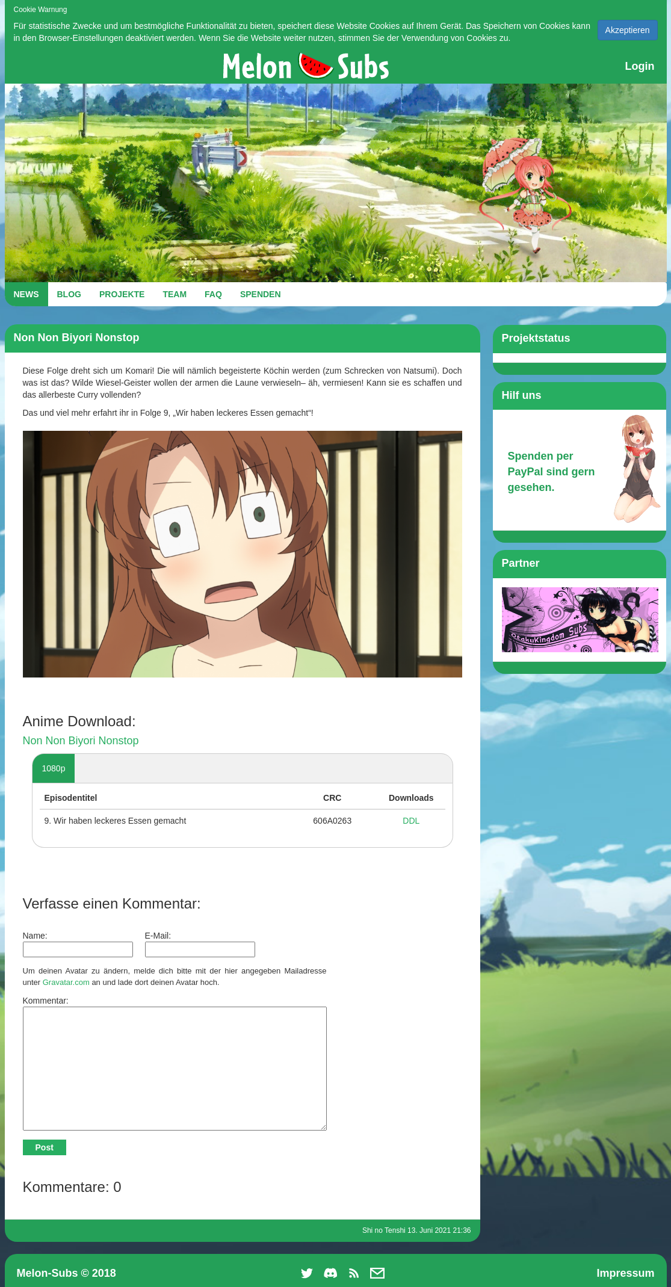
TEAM (174, 294)
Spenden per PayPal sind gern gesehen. (551, 471)
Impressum (625, 1273)
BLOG (69, 294)
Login (640, 66)
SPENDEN (260, 294)
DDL (411, 821)
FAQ (213, 294)
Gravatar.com (66, 982)
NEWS (26, 294)
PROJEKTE (121, 294)
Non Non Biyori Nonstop (81, 741)
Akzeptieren (627, 30)
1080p (54, 768)
